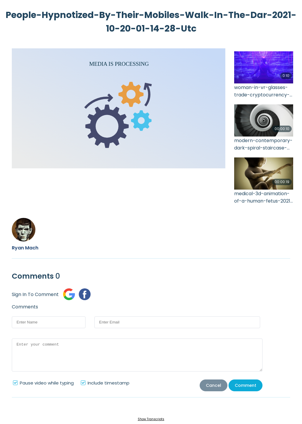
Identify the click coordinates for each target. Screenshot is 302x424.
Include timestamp (108, 383)
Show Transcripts (151, 419)
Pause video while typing (47, 383)
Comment (245, 385)
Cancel (213, 385)
